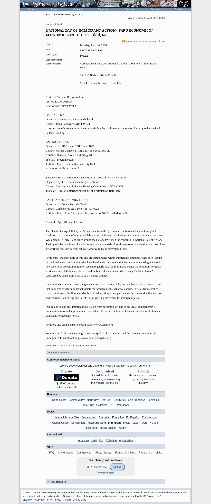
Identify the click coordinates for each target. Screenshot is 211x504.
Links (159, 452)
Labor (136, 422)
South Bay (120, 400)
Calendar (130, 9)
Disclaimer (28, 499)
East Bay (106, 400)
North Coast (59, 400)
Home (31, 9)
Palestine (111, 440)
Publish (155, 9)
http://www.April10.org (100, 324)
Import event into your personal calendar (143, 41)
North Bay (93, 400)
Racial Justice (108, 427)
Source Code (79, 499)
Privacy (57, 499)
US (111, 405)
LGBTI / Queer (150, 422)
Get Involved (84, 452)
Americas (83, 440)
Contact (77, 9)
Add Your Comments (59, 352)
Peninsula (153, 400)
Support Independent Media (63, 359)
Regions (52, 394)
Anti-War (74, 417)
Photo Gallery (103, 452)
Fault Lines (145, 452)
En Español (133, 417)
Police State (91, 427)
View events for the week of (146, 18)
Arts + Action (88, 417)
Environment (149, 417)
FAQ (51, 452)
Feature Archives (125, 452)
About (54, 9)
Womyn (123, 427)
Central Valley (76, 400)
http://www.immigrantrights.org (93, 337)
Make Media (65, 452)
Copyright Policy (43, 499)
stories (145, 375)
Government (78, 422)
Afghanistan (126, 440)
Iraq (101, 440)
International (123, 405)
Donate (179, 9)
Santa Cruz (87, 405)
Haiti (94, 440)
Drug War (104, 417)
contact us (112, 382)
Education (118, 417)
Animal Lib (60, 417)
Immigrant (114, 422)
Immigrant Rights (54, 24)
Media (126, 422)
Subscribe (103, 9)
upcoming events (141, 379)
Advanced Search (105, 473)
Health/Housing (97, 422)
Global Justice (60, 422)
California (101, 405)
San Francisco (136, 400)
